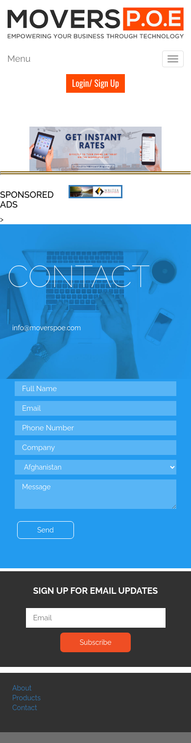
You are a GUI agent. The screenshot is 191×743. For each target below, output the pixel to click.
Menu (18, 58)
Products (26, 698)
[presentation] (89, 530)
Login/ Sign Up (95, 83)
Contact (24, 708)
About (21, 688)
